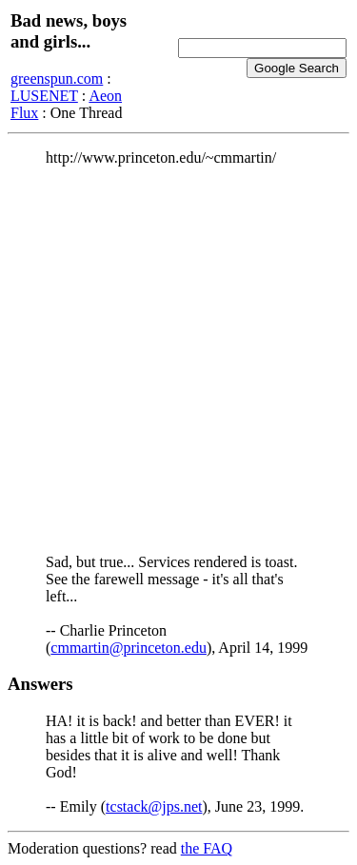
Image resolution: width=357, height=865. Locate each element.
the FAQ (206, 848)
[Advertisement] (178, 360)
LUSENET (44, 96)
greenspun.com (56, 78)
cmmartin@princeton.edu (128, 647)
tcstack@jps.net (154, 806)
